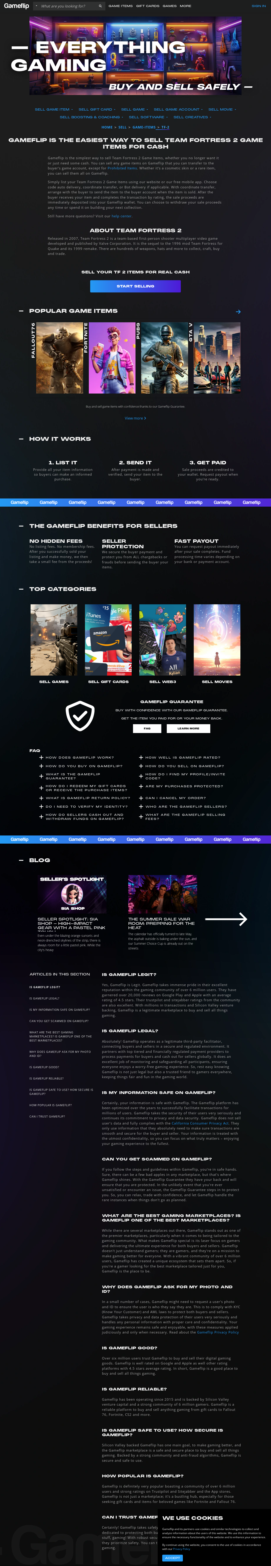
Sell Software (147, 117)
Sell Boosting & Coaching (90, 117)
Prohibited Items (122, 168)
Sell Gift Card (96, 110)
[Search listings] (67, 6)
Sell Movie (221, 110)
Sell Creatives (191, 117)
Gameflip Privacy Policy (218, 1332)
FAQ (147, 728)
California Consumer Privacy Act (200, 1123)
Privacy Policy (181, 1549)
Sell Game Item (52, 110)
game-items (144, 127)
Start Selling (135, 286)
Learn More (188, 728)
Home (107, 127)
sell (123, 127)
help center (122, 216)
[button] (100, 6)
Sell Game (133, 110)
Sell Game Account (177, 110)
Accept (172, 1558)
